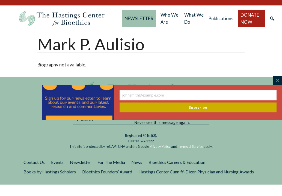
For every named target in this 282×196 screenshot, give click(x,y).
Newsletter (80, 162)
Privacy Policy (160, 146)
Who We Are (169, 18)
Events (57, 162)
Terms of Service (190, 146)
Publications (220, 18)
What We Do (194, 18)
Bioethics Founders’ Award (107, 171)
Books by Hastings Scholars (49, 171)
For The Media (111, 162)
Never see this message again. (162, 122)
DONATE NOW (250, 18)
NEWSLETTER (138, 18)
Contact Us (34, 162)
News (136, 162)
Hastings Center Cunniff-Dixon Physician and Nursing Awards (196, 171)
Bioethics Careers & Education (177, 162)
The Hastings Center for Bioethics (61, 18)
